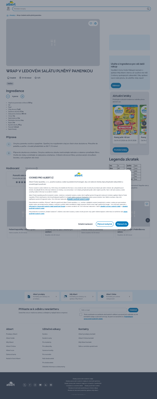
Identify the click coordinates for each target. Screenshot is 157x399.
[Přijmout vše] (121, 224)
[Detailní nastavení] (85, 224)
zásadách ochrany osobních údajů (110, 206)
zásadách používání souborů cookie (78, 199)
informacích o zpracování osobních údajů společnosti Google (47, 206)
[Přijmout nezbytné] (105, 224)
